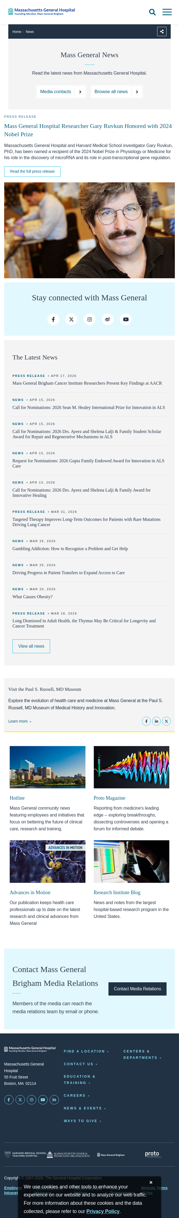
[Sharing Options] (162, 31)
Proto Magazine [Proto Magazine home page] (109, 798)
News (30, 32)
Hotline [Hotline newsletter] (17, 798)
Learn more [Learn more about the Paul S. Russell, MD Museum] (18, 721)
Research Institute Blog (117, 892)
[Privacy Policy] (103, 1211)
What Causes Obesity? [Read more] (32, 596)
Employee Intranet (13, 1190)
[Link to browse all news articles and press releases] (31, 646)
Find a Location (84, 1051)
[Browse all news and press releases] (116, 92)
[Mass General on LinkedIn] (54, 1099)
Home (16, 32)
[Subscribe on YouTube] (43, 1099)
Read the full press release (32, 171)
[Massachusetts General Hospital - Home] (30, 1049)
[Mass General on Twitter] (20, 1099)
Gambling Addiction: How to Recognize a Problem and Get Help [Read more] (70, 548)
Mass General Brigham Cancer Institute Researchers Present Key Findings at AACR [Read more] (87, 383)
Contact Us (79, 1064)
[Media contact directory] (61, 92)
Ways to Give (81, 1121)
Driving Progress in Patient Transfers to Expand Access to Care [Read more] (68, 572)
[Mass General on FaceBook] (9, 1099)
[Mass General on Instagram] (31, 1099)
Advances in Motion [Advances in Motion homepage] (30, 892)
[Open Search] (152, 12)
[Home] (37, 11)
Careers (75, 1096)
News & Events (83, 1108)
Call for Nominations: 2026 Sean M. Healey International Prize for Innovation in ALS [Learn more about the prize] (88, 407)
